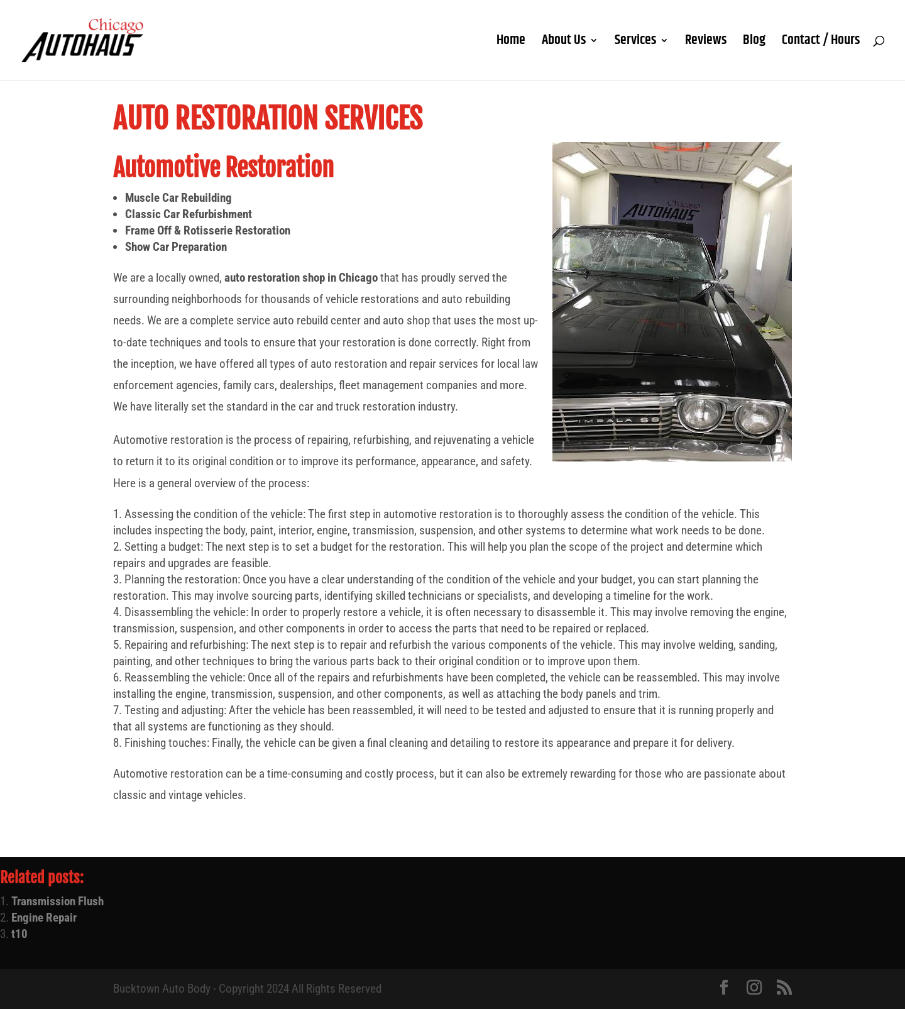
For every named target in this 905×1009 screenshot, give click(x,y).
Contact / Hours (821, 43)
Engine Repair (44, 917)
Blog (754, 43)
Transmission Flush (57, 901)
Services (635, 43)
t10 (19, 934)
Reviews (706, 43)
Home (510, 43)
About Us (564, 43)
